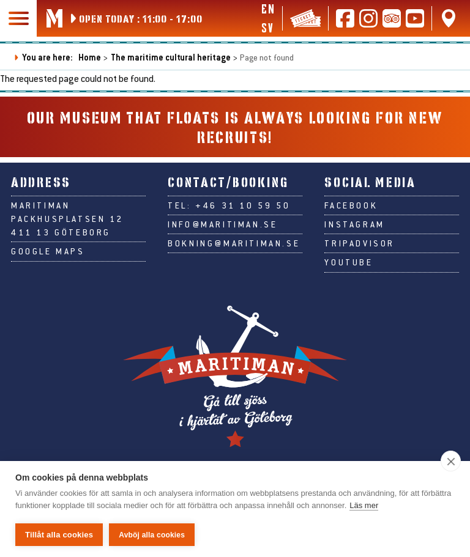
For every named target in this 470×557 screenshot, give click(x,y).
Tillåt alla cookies (59, 534)
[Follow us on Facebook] (345, 18)
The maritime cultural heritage (171, 57)
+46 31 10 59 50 (242, 205)
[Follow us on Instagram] (368, 18)
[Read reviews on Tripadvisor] (391, 18)
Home (89, 57)
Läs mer (363, 505)
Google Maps (48, 251)
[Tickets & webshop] (305, 18)
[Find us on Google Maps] (448, 18)
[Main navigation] (18, 18)
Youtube (348, 262)
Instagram (354, 224)
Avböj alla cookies (152, 535)
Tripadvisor (359, 243)
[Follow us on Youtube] (415, 18)
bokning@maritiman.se (234, 243)
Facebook (351, 205)
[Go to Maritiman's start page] (54, 18)
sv (267, 27)
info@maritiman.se (222, 224)
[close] (451, 461)
